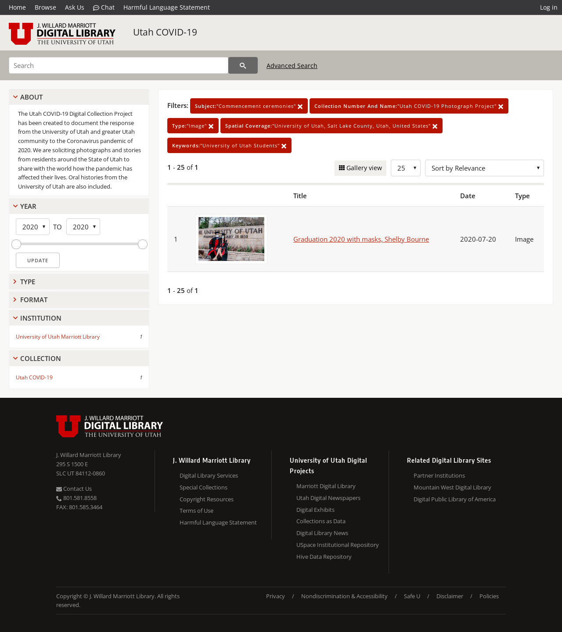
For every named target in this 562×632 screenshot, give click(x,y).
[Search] (118, 65)
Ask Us (74, 7)
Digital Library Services (209, 475)
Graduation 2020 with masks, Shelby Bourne (361, 239)
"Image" (193, 125)
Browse (45, 7)
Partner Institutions (439, 475)
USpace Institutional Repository (337, 545)
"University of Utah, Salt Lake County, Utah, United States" (331, 125)
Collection (40, 358)
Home (17, 7)
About (31, 97)
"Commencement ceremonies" (249, 106)
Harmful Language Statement (166, 7)
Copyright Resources (207, 499)
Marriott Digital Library (326, 486)
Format (33, 299)
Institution (40, 318)
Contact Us (74, 489)
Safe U (412, 596)
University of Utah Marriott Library (58, 336)
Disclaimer (449, 596)
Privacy (275, 596)
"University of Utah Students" (229, 145)
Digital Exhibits (315, 510)
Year (28, 206)
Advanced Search (292, 65)
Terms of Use (196, 510)
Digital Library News (322, 533)
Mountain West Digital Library (452, 487)
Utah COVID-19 (165, 32)
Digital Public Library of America (455, 499)
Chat (104, 7)
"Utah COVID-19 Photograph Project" (409, 106)
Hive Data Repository (324, 557)
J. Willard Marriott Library (88, 455)
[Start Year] (33, 226)
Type (27, 281)
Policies (489, 596)
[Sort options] (484, 168)
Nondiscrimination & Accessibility (344, 596)
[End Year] (83, 226)
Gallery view (363, 168)
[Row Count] (406, 168)
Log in (549, 7)
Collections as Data (321, 521)
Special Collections (203, 487)
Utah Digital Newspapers (328, 498)
